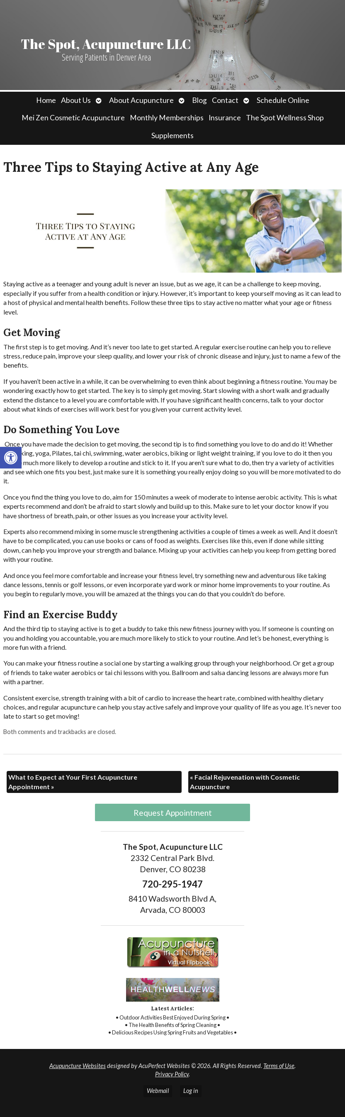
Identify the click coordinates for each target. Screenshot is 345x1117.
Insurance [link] (225, 117)
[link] (11, 457)
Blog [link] (199, 100)
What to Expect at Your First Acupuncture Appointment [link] (72, 781)
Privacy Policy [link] (172, 1074)
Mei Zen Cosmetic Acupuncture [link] (73, 117)
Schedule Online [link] (283, 100)
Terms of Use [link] (278, 1065)
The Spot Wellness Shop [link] (285, 117)
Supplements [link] (172, 135)
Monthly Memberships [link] (167, 117)
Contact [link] (225, 100)
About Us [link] (76, 100)
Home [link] (46, 100)
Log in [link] (190, 1090)
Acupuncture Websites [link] (77, 1065)
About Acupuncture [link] (141, 100)
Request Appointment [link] (173, 812)
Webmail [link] (158, 1090)
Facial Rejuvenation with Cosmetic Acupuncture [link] (245, 781)
